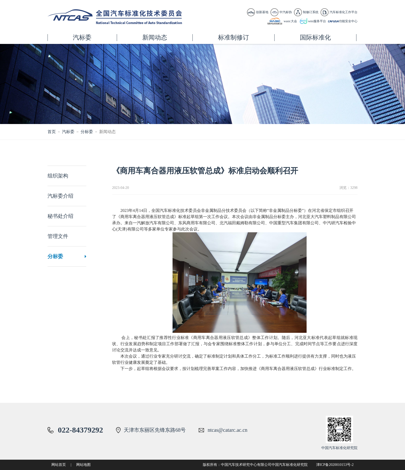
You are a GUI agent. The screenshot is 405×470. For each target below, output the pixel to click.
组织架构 (58, 176)
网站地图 (83, 465)
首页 (52, 131)
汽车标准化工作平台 (343, 12)
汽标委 (68, 131)
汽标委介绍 (60, 196)
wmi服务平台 (317, 21)
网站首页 (58, 465)
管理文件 (58, 236)
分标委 (87, 131)
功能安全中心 (348, 21)
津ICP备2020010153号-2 (335, 465)
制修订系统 (310, 12)
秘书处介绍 (60, 216)
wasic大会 (290, 21)
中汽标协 (285, 12)
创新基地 (262, 12)
